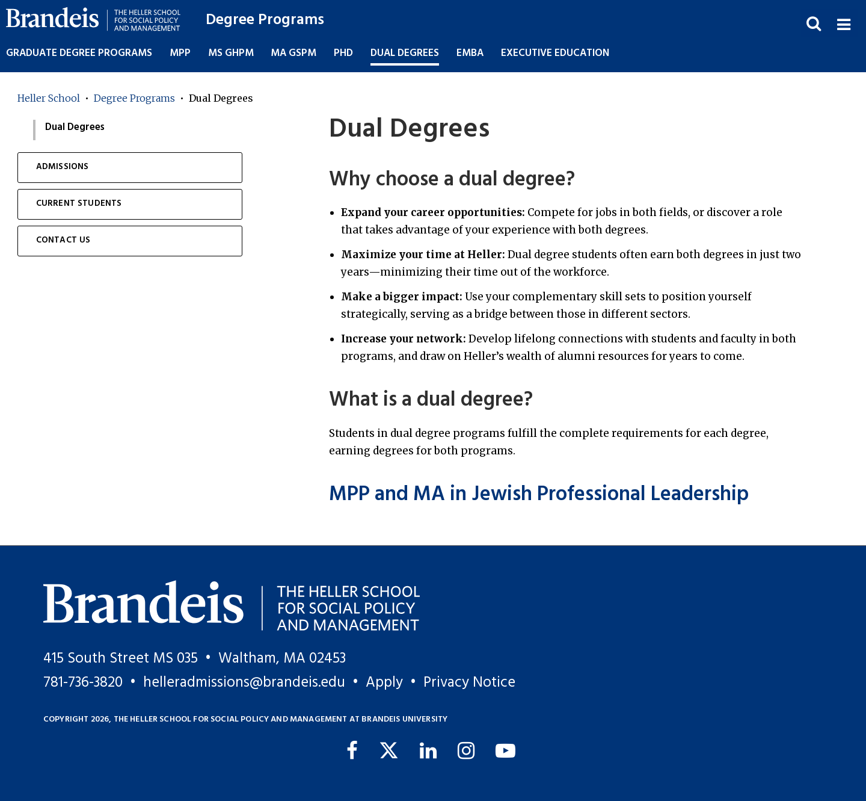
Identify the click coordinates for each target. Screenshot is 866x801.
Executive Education (555, 53)
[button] (843, 23)
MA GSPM (293, 53)
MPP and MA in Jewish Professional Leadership (539, 495)
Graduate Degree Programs (79, 53)
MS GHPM (231, 53)
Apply (384, 682)
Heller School (48, 98)
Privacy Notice (469, 682)
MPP (180, 53)
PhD (343, 53)
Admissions (62, 167)
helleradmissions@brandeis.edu (244, 682)
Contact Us (63, 240)
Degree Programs (265, 20)
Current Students (79, 204)
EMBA (470, 53)
